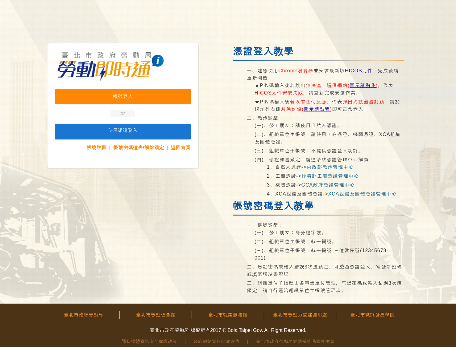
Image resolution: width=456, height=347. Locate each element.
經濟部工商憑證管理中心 (330, 176)
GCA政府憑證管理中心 (328, 185)
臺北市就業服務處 (228, 314)
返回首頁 (181, 147)
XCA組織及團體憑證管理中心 (362, 193)
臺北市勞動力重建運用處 (300, 314)
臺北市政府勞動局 (83, 314)
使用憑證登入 (123, 130)
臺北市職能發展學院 (372, 314)
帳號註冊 (96, 147)
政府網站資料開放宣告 (216, 341)
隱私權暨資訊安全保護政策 (149, 341)
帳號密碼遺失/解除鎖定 (138, 147)
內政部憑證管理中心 (330, 167)
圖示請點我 (363, 85)
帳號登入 (123, 96)
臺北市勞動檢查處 (156, 314)
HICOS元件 (359, 70)
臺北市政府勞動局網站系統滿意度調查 (295, 341)
